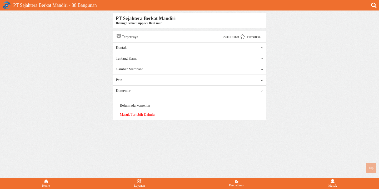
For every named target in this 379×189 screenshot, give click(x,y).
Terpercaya (127, 36)
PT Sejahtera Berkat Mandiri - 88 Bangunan (50, 5)
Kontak (189, 47)
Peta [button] (189, 80)
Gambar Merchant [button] (189, 69)
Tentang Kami (189, 58)
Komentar (189, 90)
